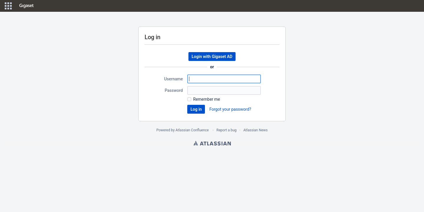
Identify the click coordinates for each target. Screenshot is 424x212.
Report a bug (226, 130)
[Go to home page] (26, 6)
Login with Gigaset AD (212, 56)
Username (173, 79)
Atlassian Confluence (192, 130)
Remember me (206, 99)
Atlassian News (255, 130)
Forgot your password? (230, 109)
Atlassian (212, 143)
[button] (8, 6)
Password (174, 90)
